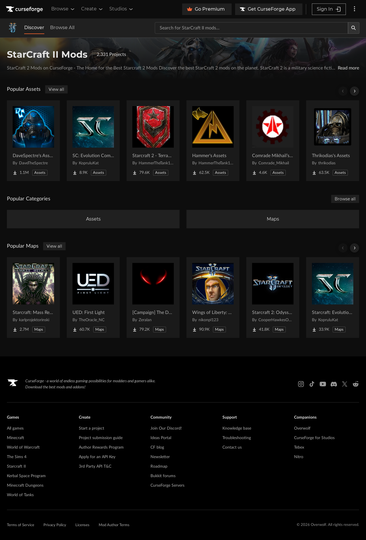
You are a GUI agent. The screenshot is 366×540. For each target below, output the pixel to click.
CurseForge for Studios (314, 438)
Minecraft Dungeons (25, 485)
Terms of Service (20, 525)
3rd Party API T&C (95, 466)
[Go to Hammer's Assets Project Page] (212, 140)
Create (92, 9)
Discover (34, 27)
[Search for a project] (251, 28)
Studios (121, 9)
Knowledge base (236, 428)
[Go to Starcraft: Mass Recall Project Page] (33, 297)
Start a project (91, 428)
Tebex (299, 447)
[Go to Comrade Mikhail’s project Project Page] (272, 140)
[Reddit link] (355, 384)
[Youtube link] (322, 384)
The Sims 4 (16, 457)
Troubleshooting (236, 438)
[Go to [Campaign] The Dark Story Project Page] (153, 297)
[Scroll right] (354, 91)
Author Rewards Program (101, 447)
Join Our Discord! (166, 428)
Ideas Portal (160, 438)
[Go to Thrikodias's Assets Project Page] (332, 140)
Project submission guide (101, 438)
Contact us (232, 447)
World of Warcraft (23, 447)
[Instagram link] (301, 384)
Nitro (298, 457)
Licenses (82, 525)
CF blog (157, 447)
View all (56, 89)
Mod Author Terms (114, 525)
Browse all (345, 199)
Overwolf (302, 428)
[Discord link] (333, 384)
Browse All (62, 27)
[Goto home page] (25, 9)
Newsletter (160, 457)
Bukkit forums (163, 476)
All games (15, 428)
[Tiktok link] (311, 384)
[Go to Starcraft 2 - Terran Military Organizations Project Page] (153, 140)
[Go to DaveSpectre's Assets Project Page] (33, 140)
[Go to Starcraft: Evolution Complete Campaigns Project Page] (332, 297)
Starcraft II (16, 466)
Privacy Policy (54, 525)
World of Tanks (20, 495)
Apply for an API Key (97, 457)
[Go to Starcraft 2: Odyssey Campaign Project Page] (272, 297)
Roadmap (158, 466)
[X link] (344, 384)
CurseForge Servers (167, 485)
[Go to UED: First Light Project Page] (93, 297)
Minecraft (15, 438)
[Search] (353, 28)
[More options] (354, 9)
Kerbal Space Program (26, 476)
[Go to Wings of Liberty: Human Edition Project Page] (212, 297)
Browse (63, 9)
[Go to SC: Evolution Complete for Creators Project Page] (93, 140)
